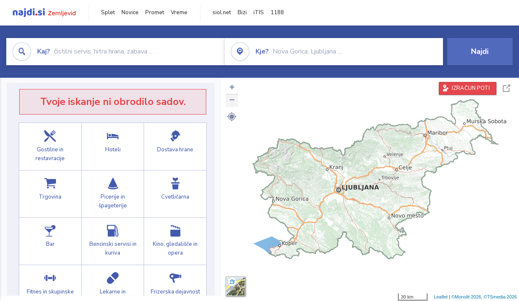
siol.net (222, 12)
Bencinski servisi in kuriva (113, 241)
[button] (231, 116)
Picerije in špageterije (113, 194)
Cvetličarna (175, 194)
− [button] (232, 100)
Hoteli (113, 146)
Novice (130, 12)
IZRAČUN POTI (471, 88)
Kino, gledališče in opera (175, 241)
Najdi (480, 51)
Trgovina (50, 194)
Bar (50, 241)
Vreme (179, 12)
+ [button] (232, 88)
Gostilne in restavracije (50, 146)
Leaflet (441, 296)
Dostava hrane (175, 146)
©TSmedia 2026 (500, 296)
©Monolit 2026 (466, 296)
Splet (108, 12)
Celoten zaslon (506, 88)
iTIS (258, 12)
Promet (154, 12)
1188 (277, 12)
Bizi (242, 12)
